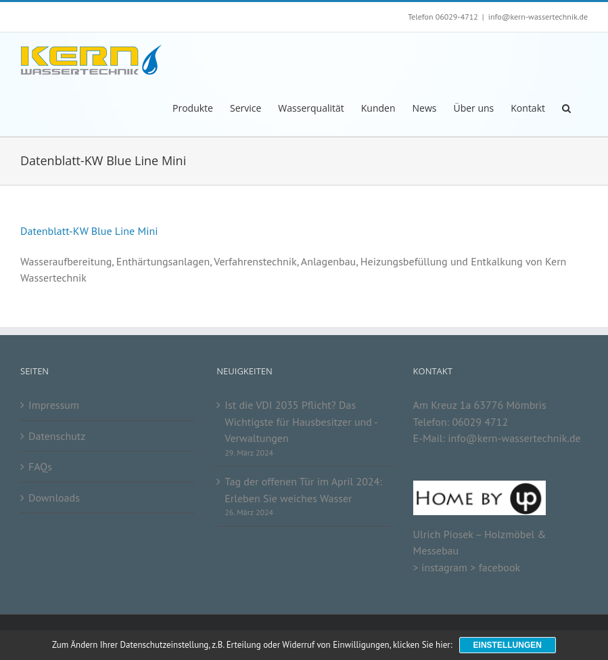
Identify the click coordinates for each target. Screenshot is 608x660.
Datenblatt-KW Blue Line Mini (89, 231)
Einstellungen (507, 645)
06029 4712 (480, 421)
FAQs (40, 466)
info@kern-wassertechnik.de (538, 17)
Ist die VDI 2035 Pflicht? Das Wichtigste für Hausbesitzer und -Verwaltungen (301, 421)
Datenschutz (56, 436)
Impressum (53, 405)
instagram (444, 567)
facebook (499, 567)
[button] (566, 107)
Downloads (54, 497)
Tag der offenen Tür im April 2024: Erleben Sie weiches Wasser (303, 490)
